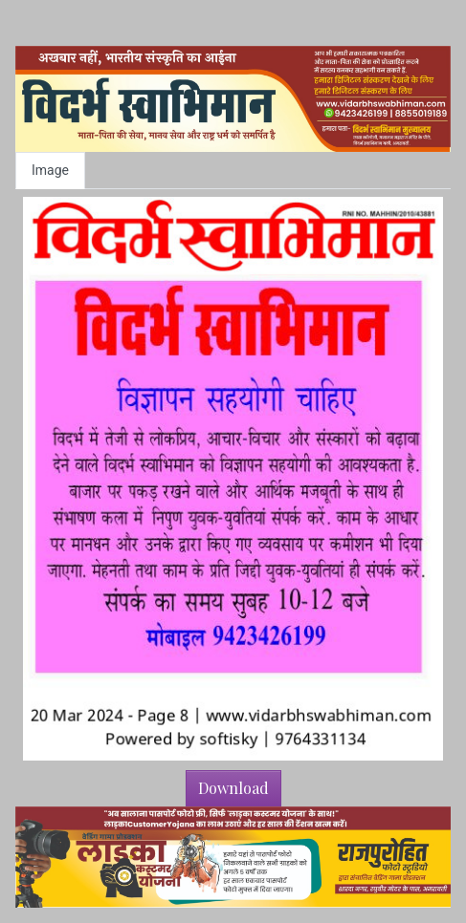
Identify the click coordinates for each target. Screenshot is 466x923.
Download (233, 788)
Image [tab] (50, 170)
